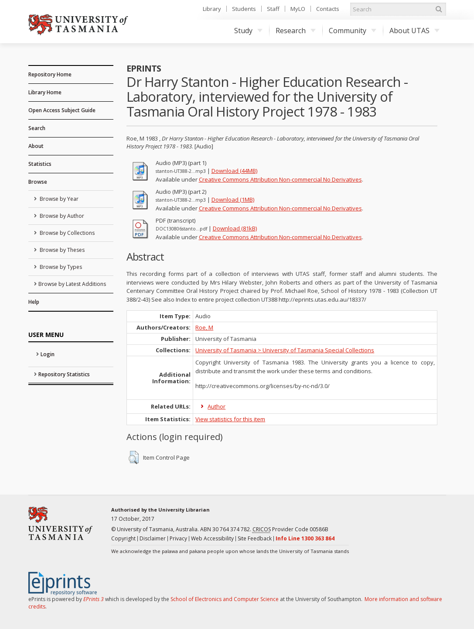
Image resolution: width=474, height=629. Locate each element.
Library (212, 9)
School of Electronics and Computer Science (225, 599)
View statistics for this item (230, 419)
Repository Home (50, 74)
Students (244, 9)
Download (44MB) (234, 171)
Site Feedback (255, 538)
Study (248, 30)
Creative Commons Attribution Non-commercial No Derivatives (280, 179)
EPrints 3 (93, 599)
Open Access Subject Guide (61, 110)
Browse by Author (61, 216)
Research (296, 30)
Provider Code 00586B (290, 529)
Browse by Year (58, 199)
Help (33, 302)
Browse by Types (60, 267)
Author (216, 406)
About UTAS (414, 30)
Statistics (39, 164)
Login (48, 354)
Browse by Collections (66, 233)
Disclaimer (153, 538)
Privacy (178, 538)
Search (36, 128)
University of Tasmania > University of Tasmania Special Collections (284, 350)
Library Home (44, 92)
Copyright (123, 538)
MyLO (297, 9)
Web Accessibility (212, 538)
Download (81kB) (235, 228)
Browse (37, 182)
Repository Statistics (64, 374)
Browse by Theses (61, 250)
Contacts (327, 9)
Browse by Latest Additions (72, 284)
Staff (273, 9)
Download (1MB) (232, 199)
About (36, 146)
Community (352, 30)
